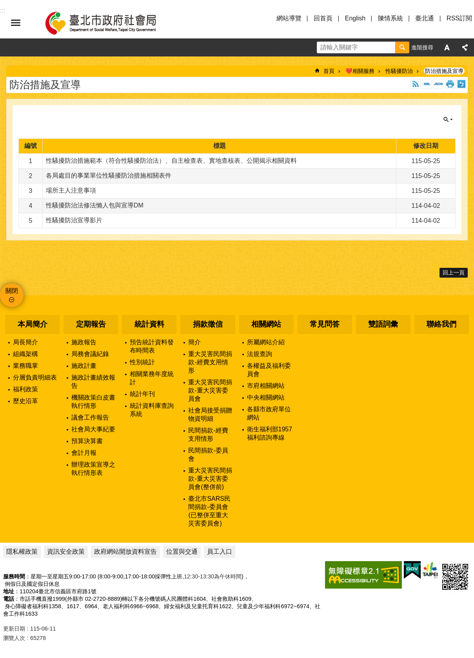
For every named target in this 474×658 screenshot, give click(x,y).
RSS (415, 84)
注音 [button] (461, 84)
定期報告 (91, 324)
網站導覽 (288, 18)
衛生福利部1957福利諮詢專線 (269, 433)
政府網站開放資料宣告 (125, 551)
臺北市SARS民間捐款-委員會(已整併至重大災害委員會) (209, 511)
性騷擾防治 (399, 71)
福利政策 (25, 389)
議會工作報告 (90, 417)
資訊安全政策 (66, 551)
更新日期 (14, 628)
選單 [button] (15, 22)
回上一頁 (454, 272)
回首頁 (323, 18)
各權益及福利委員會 (269, 369)
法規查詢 (259, 354)
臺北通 (424, 18)
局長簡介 (25, 342)
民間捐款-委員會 (208, 454)
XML (427, 84)
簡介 (194, 342)
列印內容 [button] (450, 84)
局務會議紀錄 (90, 354)
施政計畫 (83, 365)
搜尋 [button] (402, 47)
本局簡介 (32, 324)
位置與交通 (182, 551)
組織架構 (25, 354)
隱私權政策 (22, 551)
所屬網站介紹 (266, 342)
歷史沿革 (25, 401)
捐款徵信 (208, 324)
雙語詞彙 (383, 324)
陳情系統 (390, 18)
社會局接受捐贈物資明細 (210, 414)
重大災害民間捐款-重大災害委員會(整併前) (210, 478)
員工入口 (219, 551)
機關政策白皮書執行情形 (93, 401)
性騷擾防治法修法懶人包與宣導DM (94, 205)
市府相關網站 (266, 385)
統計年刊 (142, 394)
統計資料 (149, 324)
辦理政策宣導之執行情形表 (93, 468)
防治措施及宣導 (444, 71)
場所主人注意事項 (71, 190)
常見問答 (325, 324)
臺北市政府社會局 (109, 22)
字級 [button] (447, 47)
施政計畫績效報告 (93, 381)
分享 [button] (465, 47)
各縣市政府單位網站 (269, 413)
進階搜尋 (422, 47)
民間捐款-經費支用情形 (208, 434)
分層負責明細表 (35, 377)
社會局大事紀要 (93, 429)
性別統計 (142, 362)
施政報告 (83, 342)
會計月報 (83, 452)
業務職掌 (25, 365)
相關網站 (266, 324)
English (355, 18)
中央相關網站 (266, 397)
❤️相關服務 (359, 71)
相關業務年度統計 (152, 378)
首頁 (328, 71)
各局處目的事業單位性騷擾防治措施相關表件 (108, 175)
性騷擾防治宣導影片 (74, 220)
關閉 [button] (448, 119)
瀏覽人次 (14, 638)
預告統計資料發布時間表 (152, 346)
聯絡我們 (441, 324)
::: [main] (8, 63)
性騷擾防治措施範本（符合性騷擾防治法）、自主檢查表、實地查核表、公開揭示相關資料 (171, 160)
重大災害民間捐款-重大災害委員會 (210, 390)
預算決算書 (87, 441)
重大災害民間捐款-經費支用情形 (210, 362)
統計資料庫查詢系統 (152, 409)
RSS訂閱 (459, 18)
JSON (438, 84)
